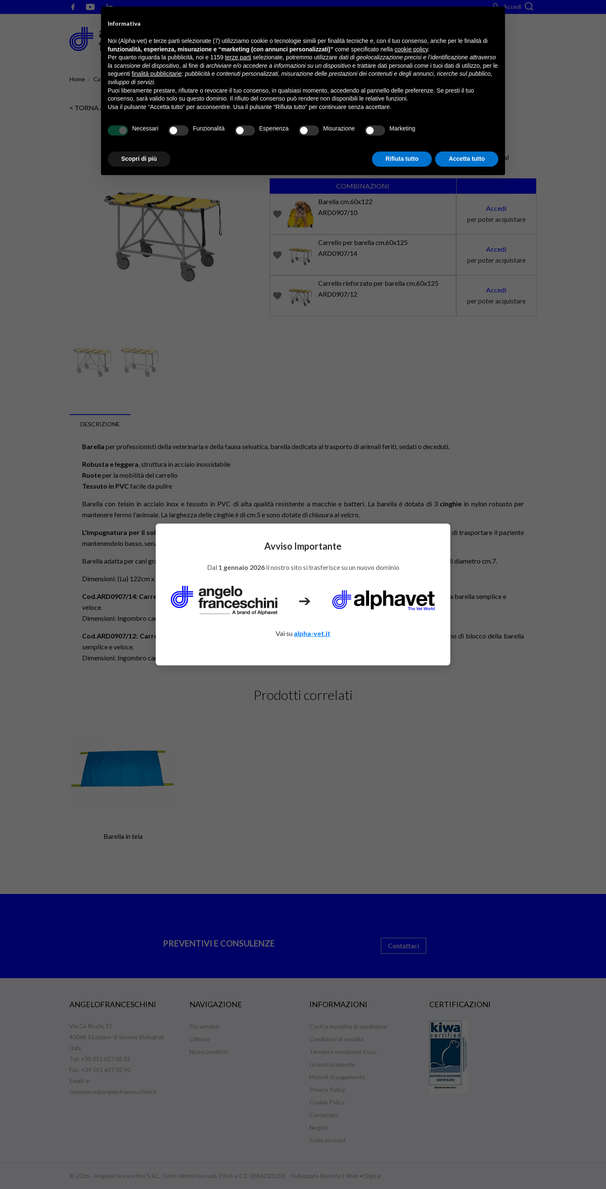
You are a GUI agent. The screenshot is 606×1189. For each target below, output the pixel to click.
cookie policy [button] (411, 49)
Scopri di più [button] (139, 158)
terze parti (238, 57)
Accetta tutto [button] (467, 158)
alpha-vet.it (312, 633)
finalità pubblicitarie (157, 73)
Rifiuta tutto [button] (402, 158)
